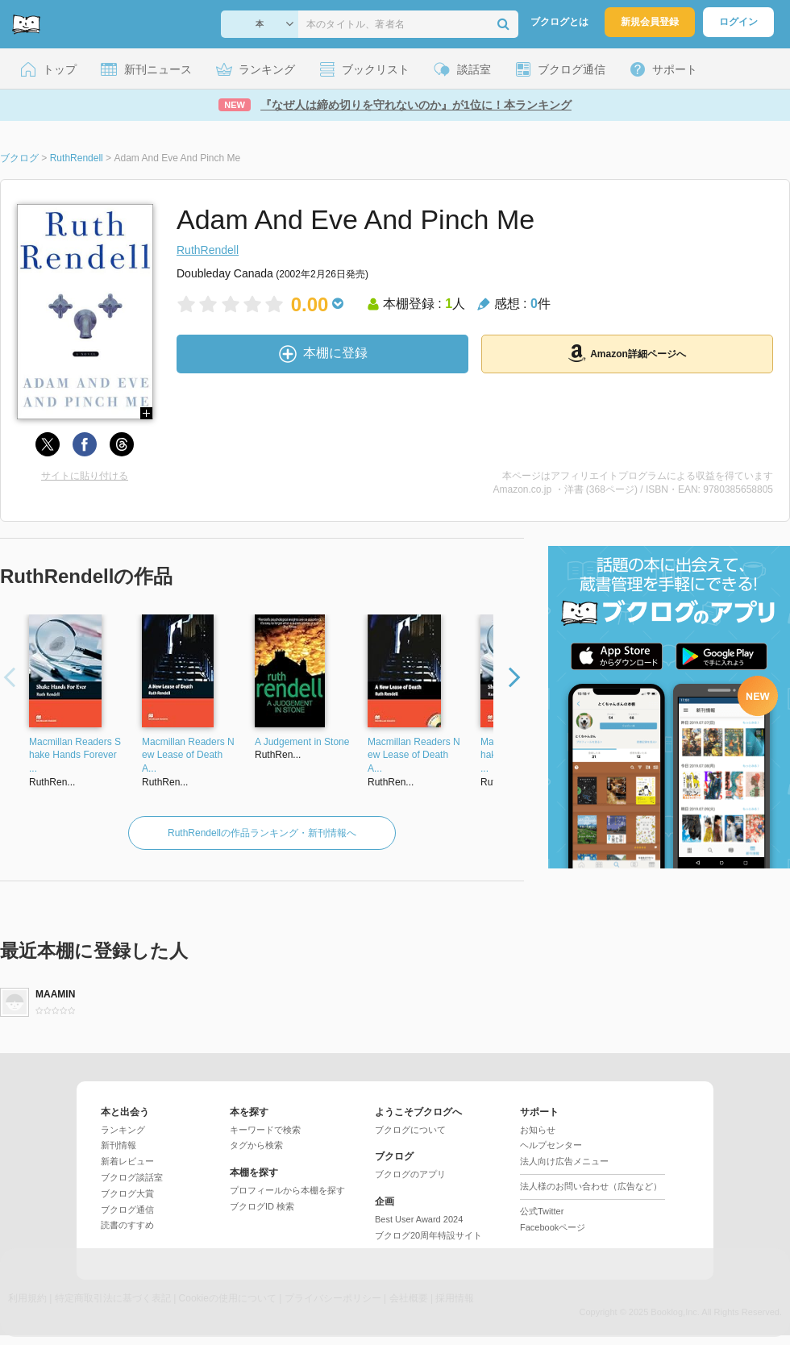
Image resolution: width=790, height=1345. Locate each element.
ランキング (123, 1130)
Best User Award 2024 (419, 1219)
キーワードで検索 (265, 1130)
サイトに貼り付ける (84, 475)
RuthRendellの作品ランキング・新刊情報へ (262, 833)
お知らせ (537, 1130)
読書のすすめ (127, 1225)
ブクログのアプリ (410, 1174)
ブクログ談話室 (132, 1177)
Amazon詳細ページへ (627, 353)
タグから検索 (256, 1145)
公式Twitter (541, 1211)
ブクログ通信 (127, 1209)
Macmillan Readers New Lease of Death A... (188, 755)
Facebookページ (552, 1227)
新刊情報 (118, 1145)
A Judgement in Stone (302, 741)
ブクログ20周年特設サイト (428, 1235)
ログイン (738, 21)
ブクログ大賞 (127, 1193)
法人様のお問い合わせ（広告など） (591, 1186)
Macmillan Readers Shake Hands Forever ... (75, 755)
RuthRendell (208, 250)
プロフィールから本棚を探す (287, 1190)
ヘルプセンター (551, 1145)
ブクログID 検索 (262, 1206)
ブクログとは (559, 21)
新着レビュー (127, 1161)
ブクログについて (410, 1130)
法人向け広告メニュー (564, 1161)
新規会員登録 (650, 21)
